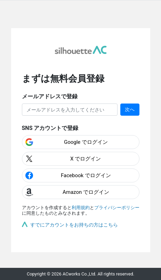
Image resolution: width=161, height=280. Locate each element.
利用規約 (81, 207)
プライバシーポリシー (116, 207)
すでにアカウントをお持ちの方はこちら (74, 225)
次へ (130, 109)
